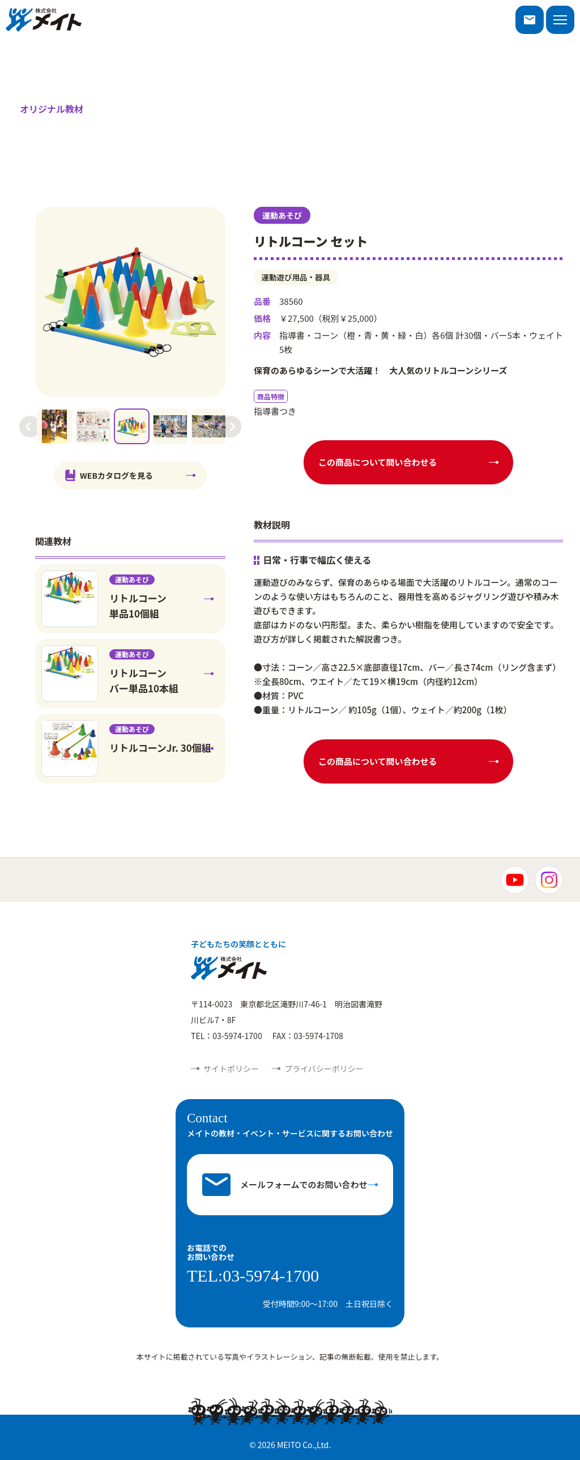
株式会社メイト (44, 20)
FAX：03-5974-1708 (307, 1035)
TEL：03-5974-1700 (226, 1035)
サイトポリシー (231, 1068)
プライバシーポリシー (324, 1068)
